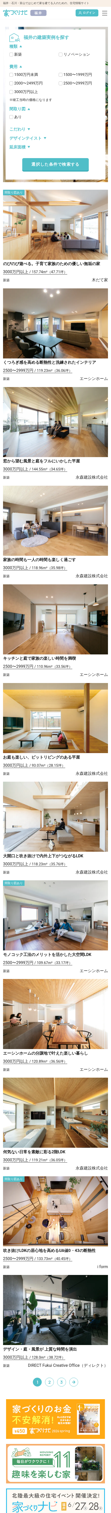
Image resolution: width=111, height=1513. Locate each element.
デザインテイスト (25, 138)
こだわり (17, 129)
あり (18, 117)
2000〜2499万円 (28, 83)
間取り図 (17, 108)
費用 (13, 66)
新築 (18, 54)
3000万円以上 (26, 92)
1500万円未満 (26, 74)
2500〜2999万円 (77, 83)
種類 (13, 46)
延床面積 (17, 147)
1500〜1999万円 (77, 74)
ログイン (87, 13)
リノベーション (76, 54)
